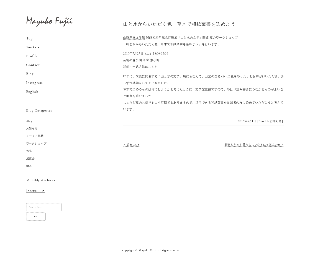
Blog (30, 75)
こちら (153, 67)
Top (29, 39)
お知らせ (32, 129)
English (32, 92)
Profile (32, 57)
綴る (29, 167)
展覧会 (30, 159)
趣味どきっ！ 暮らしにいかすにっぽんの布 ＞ (254, 144)
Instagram (34, 83)
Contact (33, 66)
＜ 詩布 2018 (131, 144)
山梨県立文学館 (134, 37)
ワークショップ (36, 144)
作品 (29, 152)
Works (31, 48)
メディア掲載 (35, 137)
